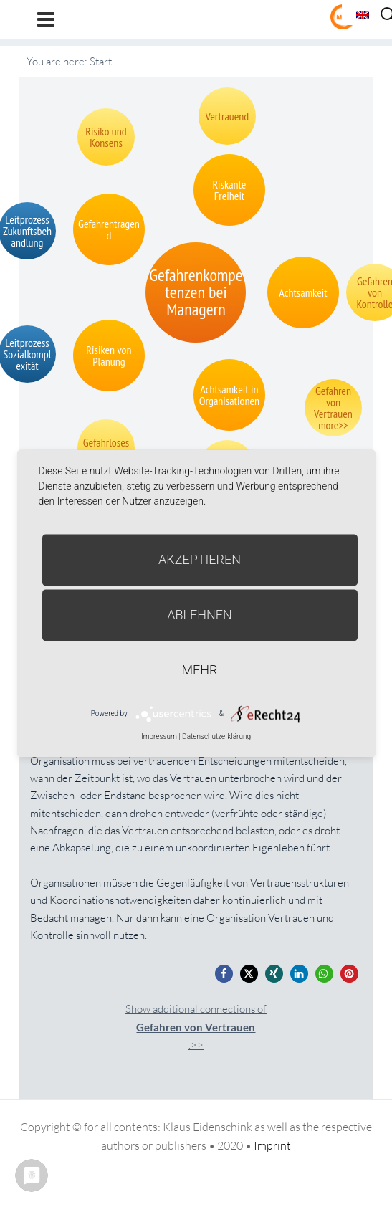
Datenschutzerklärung (216, 736)
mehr (200, 669)
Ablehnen (199, 614)
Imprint (272, 1145)
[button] (224, 974)
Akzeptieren (199, 559)
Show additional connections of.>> (196, 1026)
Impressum (159, 736)
